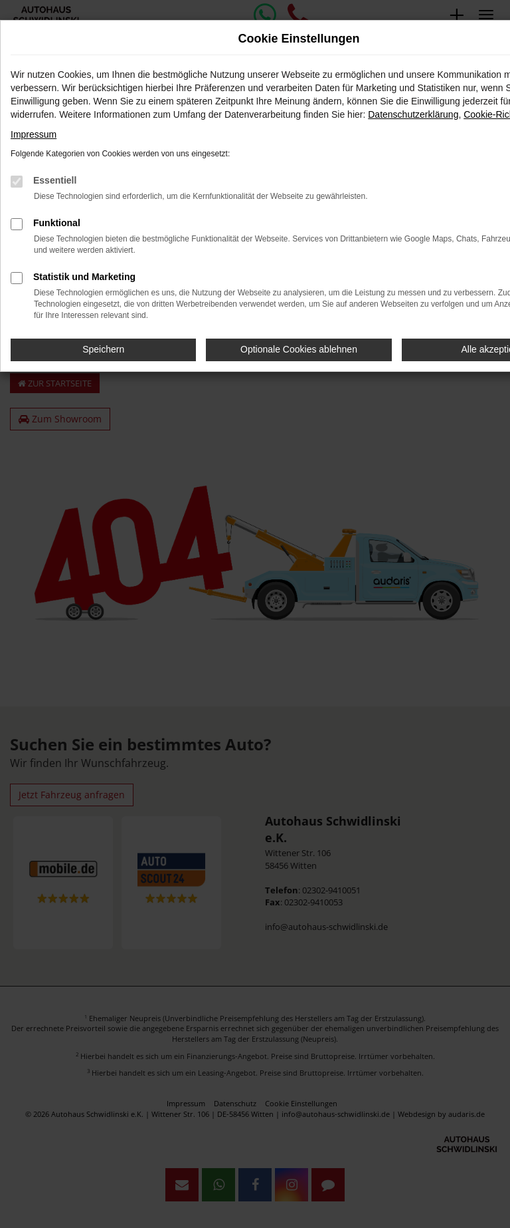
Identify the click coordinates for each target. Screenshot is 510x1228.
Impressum (33, 134)
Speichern (103, 349)
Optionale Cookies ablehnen (298, 349)
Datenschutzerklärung (413, 114)
